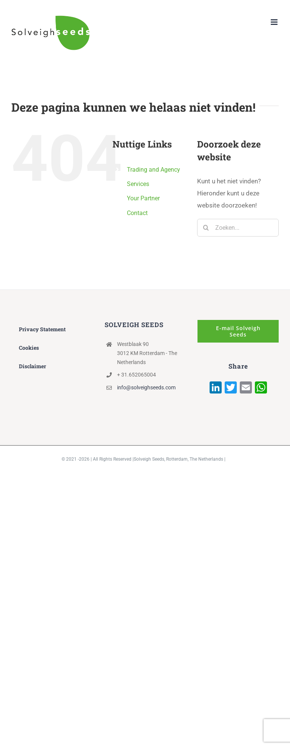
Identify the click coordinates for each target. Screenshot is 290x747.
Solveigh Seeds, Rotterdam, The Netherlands (178, 459)
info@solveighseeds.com (146, 387)
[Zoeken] (206, 228)
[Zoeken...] (238, 228)
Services (138, 184)
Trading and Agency (153, 169)
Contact (137, 213)
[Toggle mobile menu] (275, 22)
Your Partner (143, 198)
